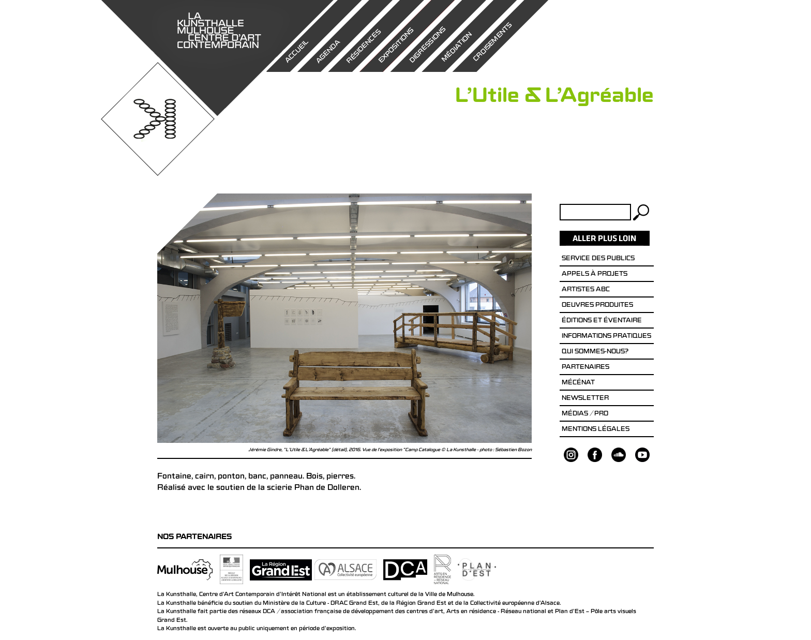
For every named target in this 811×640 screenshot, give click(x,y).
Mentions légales (595, 430)
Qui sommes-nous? (595, 352)
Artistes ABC (586, 290)
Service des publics (598, 259)
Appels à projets (594, 275)
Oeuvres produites (597, 306)
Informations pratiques (606, 337)
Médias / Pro (585, 414)
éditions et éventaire (602, 321)
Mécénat (578, 383)
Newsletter (585, 399)
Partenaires (585, 368)
